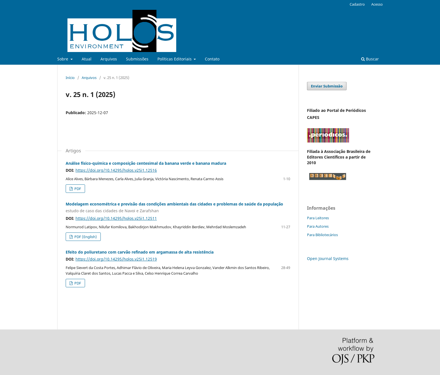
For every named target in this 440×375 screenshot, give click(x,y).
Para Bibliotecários (322, 234)
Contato (212, 59)
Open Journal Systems (328, 258)
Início (70, 77)
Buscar (370, 59)
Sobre (63, 59)
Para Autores (318, 226)
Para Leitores (318, 217)
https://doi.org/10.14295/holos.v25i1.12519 (116, 259)
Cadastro (357, 4)
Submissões (137, 59)
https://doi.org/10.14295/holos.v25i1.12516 (116, 170)
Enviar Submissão (327, 86)
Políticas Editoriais (175, 59)
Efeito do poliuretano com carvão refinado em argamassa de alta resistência (140, 252)
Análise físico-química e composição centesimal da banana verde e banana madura (146, 163)
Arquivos (108, 59)
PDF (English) (85, 236)
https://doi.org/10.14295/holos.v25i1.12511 (116, 218)
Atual (86, 59)
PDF (77, 188)
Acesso (377, 4)
